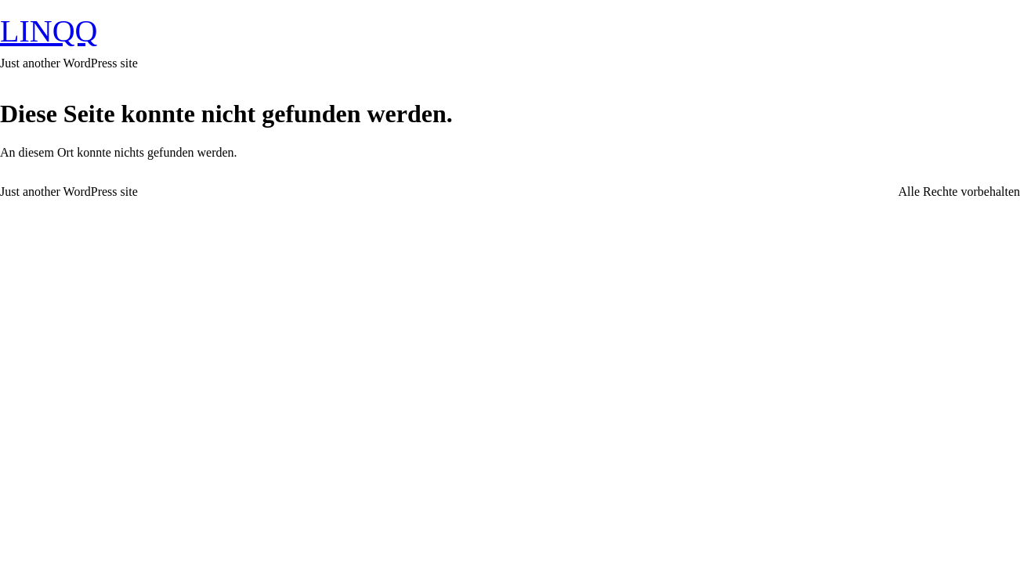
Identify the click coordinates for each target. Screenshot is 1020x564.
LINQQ (48, 31)
